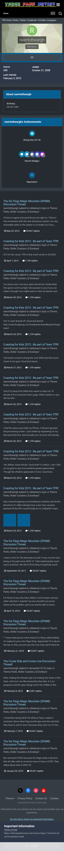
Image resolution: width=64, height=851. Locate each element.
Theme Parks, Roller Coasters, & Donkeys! (25, 671)
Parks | (16, 20)
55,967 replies (31, 231)
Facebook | (32, 20)
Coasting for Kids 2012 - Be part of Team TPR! (31, 241)
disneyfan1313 (37, 668)
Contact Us (41, 798)
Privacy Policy (25, 798)
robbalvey (34, 208)
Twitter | (23, 20)
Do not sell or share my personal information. (32, 819)
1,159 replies (30, 260)
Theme (10, 798)
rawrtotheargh (10, 208)
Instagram (52, 20)
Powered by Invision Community (32, 802)
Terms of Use (10, 830)
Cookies (54, 798)
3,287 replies (34, 691)
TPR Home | (7, 20)
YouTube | (42, 20)
